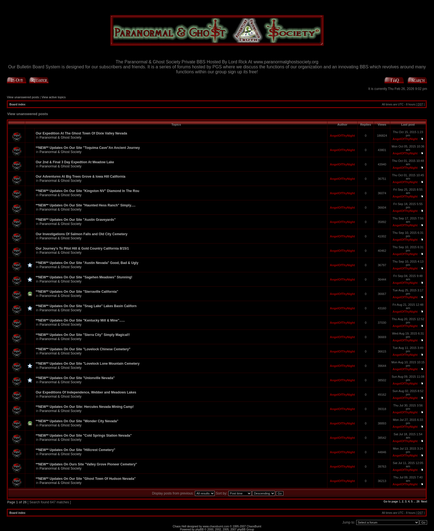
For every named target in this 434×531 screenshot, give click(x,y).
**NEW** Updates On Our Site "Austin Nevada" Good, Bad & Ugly (87, 263)
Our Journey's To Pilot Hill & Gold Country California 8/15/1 (82, 248)
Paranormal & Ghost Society (60, 137)
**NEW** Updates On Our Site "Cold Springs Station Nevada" (84, 435)
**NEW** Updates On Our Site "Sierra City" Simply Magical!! (83, 335)
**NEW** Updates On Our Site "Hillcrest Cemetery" (75, 450)
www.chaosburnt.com (216, 526)
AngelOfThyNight (342, 135)
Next (424, 501)
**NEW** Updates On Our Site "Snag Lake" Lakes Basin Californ (86, 306)
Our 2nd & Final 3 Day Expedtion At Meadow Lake (75, 162)
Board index (17, 104)
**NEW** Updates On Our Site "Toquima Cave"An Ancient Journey (88, 148)
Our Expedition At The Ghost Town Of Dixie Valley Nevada (81, 133)
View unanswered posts (23, 97)
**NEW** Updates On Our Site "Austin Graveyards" (76, 220)
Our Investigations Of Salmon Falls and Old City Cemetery (81, 234)
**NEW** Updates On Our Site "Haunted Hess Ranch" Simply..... (86, 205)
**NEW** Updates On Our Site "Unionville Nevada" (75, 378)
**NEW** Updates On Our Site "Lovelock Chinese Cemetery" (83, 349)
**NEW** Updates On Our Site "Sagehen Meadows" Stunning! (84, 277)
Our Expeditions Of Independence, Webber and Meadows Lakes (86, 392)
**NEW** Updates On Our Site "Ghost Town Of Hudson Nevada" (86, 479)
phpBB (199, 529)
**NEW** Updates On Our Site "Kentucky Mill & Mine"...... (80, 320)
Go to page (391, 501)
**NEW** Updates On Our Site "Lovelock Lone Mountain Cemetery (88, 364)
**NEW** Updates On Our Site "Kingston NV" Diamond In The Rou (87, 191)
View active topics (54, 97)
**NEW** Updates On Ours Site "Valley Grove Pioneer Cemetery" (86, 464)
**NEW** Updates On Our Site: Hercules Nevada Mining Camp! (85, 407)
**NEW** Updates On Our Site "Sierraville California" (77, 292)
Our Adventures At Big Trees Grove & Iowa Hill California (80, 176)
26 (418, 501)
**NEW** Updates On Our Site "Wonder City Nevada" (77, 421)
